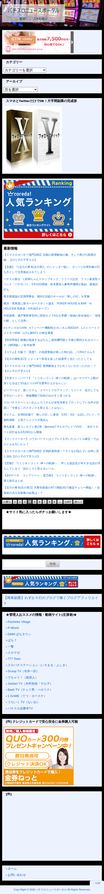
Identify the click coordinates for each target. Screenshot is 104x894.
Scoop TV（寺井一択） (23, 671)
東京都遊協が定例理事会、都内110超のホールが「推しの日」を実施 (47, 296)
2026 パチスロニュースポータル (48, 889)
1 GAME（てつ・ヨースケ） (27, 696)
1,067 (68, 501)
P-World (13, 628)
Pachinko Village (19, 622)
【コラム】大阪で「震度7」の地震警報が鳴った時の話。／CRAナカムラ (49, 352)
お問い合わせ (17, 875)
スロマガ (14, 652)
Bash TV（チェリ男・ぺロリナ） (30, 689)
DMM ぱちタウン (19, 634)
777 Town (14, 658)
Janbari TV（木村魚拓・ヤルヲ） (30, 683)
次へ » (78, 501)
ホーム (12, 868)
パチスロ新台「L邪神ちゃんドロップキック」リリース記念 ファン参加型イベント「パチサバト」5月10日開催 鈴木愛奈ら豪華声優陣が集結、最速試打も (52, 284)
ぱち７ (12, 640)
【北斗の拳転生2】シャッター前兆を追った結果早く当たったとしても (48, 359)
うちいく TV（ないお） (24, 702)
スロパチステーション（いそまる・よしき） (38, 665)
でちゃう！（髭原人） (23, 677)
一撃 (11, 646)
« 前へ (7, 501)
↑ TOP (96, 883)
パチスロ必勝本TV (20, 708)
